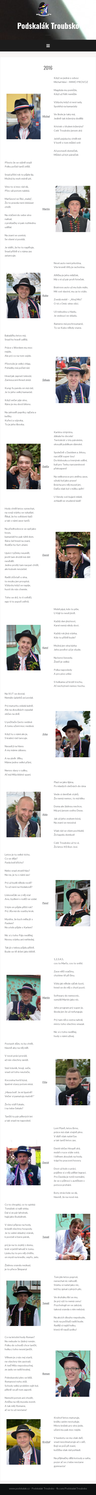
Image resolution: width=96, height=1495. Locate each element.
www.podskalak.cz (19, 1488)
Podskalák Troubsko (48, 25)
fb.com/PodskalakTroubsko (71, 1488)
